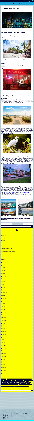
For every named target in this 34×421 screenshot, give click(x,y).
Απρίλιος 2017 (4, 370)
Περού (14, 382)
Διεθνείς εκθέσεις (24, 413)
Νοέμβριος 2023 (4, 278)
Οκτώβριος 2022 (4, 298)
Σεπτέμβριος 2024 (4, 262)
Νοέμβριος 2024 (4, 259)
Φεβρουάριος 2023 (4, 292)
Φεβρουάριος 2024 (4, 273)
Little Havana (26, 95)
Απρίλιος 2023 (4, 289)
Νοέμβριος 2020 (4, 334)
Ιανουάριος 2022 (4, 312)
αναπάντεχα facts (4, 383)
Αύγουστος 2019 (4, 356)
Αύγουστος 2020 (4, 339)
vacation (3, 381)
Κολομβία (8, 382)
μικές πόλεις (28, 383)
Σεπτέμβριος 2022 (4, 300)
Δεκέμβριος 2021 (4, 314)
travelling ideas (7, 218)
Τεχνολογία (17, 413)
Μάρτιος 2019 (3, 364)
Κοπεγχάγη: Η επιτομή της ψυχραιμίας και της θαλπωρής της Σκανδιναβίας (7, 418)
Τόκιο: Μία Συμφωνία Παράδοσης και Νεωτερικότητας (7, 415)
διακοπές (18, 383)
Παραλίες (11, 382)
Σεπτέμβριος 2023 (4, 281)
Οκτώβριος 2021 (4, 317)
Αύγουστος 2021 (4, 320)
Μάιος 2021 (3, 325)
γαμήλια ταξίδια (14, 383)
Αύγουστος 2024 (4, 264)
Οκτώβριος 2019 (4, 353)
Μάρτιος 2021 (3, 328)
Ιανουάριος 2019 (4, 367)
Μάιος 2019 (3, 361)
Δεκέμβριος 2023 (4, 276)
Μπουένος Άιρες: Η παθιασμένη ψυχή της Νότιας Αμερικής (8, 251)
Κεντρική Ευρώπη (4, 382)
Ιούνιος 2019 (3, 359)
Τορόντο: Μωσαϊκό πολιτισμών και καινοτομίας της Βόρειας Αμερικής (7, 413)
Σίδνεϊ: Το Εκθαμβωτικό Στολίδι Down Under (6, 248)
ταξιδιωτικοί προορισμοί (4, 219)
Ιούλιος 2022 (3, 303)
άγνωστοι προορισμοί (27, 382)
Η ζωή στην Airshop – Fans (5, 235)
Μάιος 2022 (3, 306)
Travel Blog (2, 218)
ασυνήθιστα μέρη (9, 383)
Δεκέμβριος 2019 (4, 350)
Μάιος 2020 (3, 342)
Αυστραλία (23, 381)
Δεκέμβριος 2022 (4, 295)
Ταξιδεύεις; (10, 3)
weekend (6, 381)
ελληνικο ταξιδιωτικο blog (23, 383)
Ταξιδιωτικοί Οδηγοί (21, 382)
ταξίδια (15, 218)
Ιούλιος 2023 (3, 284)
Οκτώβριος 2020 (4, 336)
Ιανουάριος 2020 (4, 348)
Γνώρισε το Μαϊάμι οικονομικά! (19, 3)
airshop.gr (28, 1)
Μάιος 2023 (3, 287)
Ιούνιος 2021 (3, 323)
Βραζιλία (27, 381)
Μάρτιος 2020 (3, 345)
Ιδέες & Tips (3, 237)
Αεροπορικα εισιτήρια (28, 412)
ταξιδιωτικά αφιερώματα (20, 218)
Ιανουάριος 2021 (4, 331)
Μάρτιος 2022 (3, 309)
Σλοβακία (17, 382)
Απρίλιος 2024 (4, 270)
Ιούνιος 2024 (3, 267)
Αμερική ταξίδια (11, 218)
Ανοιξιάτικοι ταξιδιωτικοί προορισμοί (17, 381)
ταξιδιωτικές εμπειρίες (26, 218)
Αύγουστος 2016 (4, 372)
